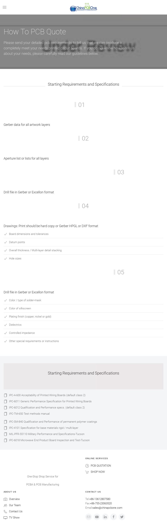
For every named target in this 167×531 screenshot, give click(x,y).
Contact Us (15, 511)
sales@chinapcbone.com (107, 507)
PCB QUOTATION (101, 465)
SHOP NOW (98, 471)
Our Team (15, 505)
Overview (14, 499)
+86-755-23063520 (101, 503)
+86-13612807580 (99, 499)
